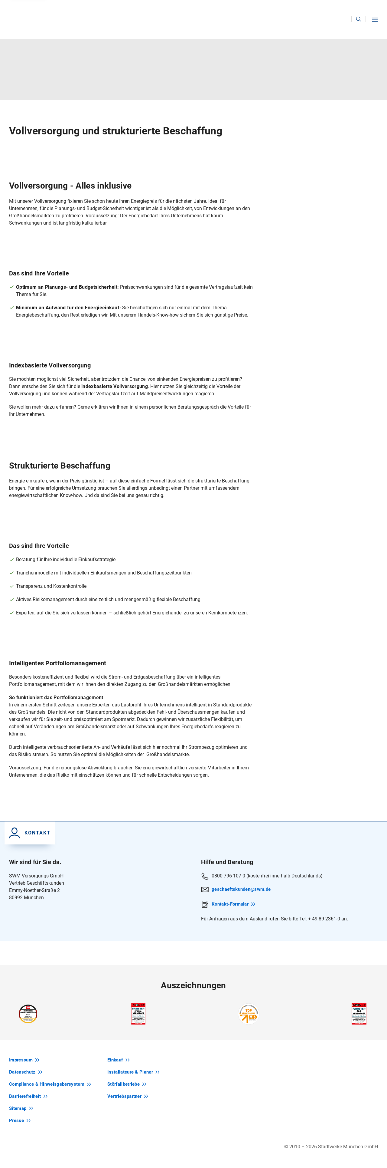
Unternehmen (337, 7)
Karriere (370, 7)
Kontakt (303, 7)
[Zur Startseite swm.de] (28, 16)
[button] (375, 27)
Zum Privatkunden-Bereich (89, 7)
